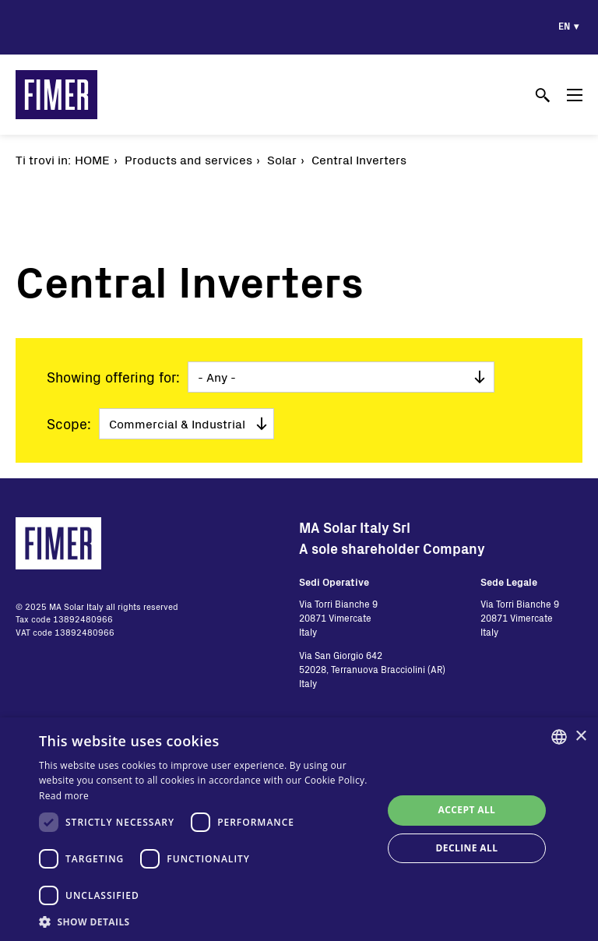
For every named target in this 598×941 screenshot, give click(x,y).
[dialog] (299, 829)
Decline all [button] (467, 848)
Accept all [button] (467, 809)
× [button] (580, 736)
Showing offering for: (113, 377)
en (564, 25)
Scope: (69, 423)
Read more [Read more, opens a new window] (64, 795)
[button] (205, 921)
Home (92, 159)
